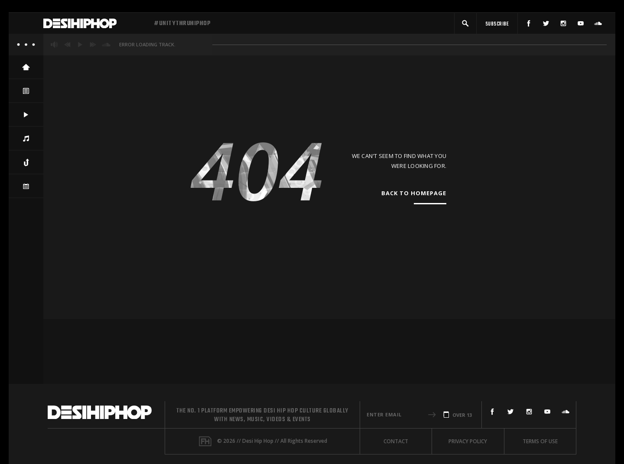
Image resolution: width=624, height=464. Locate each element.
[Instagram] (563, 25)
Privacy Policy (467, 441)
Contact (396, 441)
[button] (465, 25)
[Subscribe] (497, 25)
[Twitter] (546, 25)
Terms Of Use (540, 441)
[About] (26, 47)
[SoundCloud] (598, 25)
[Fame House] (205, 441)
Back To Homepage (413, 196)
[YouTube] (580, 25)
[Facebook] (528, 25)
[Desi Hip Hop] (95, 25)
